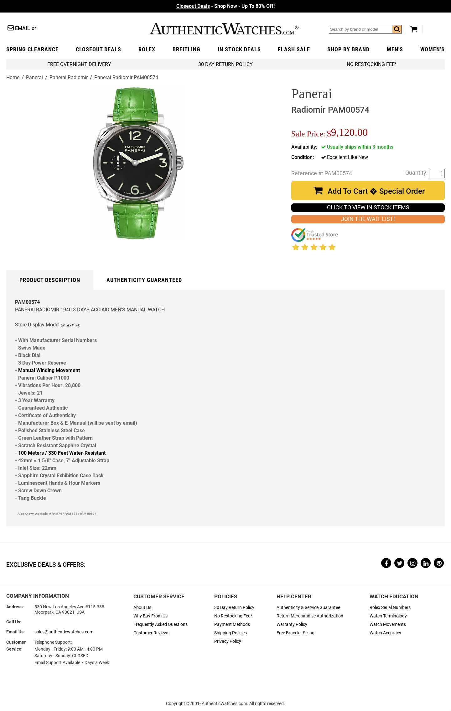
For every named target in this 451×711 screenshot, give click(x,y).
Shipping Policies (230, 633)
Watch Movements (388, 624)
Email (22, 28)
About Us (142, 607)
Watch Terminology (388, 616)
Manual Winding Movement (49, 370)
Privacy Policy (227, 641)
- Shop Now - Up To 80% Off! (225, 6)
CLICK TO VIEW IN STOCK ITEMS (368, 207)
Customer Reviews (151, 633)
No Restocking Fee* (372, 64)
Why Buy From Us (150, 616)
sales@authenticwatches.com (63, 632)
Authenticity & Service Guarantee (308, 607)
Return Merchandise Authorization (310, 616)
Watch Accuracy (385, 633)
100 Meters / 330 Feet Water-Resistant (62, 453)
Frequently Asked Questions (160, 624)
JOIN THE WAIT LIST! (368, 219)
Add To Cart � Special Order (376, 191)
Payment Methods (232, 624)
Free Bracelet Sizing (295, 633)
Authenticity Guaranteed (144, 280)
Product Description (49, 280)
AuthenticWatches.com (224, 28)
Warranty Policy (292, 624)
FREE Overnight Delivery (79, 64)
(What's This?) (70, 325)
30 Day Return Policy (234, 607)
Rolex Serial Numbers (390, 607)
